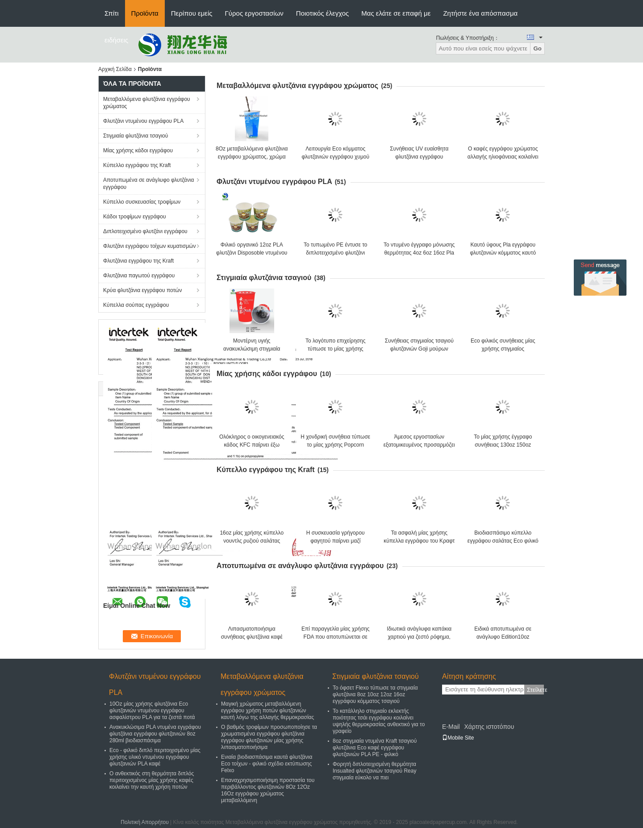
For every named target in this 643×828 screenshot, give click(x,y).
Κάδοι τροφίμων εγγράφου (134, 216)
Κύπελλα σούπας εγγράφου (136, 305)
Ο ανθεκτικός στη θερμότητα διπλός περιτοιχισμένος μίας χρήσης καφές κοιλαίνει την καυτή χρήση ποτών (151, 780)
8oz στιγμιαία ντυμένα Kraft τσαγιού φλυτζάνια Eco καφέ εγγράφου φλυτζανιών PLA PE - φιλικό (375, 747)
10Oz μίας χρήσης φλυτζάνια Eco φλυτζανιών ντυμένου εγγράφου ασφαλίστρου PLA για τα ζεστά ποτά (152, 710)
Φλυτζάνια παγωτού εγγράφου (139, 275)
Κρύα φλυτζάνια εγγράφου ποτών (142, 290)
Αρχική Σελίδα (115, 69)
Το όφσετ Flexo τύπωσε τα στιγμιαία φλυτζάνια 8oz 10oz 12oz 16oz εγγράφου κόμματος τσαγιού (375, 694)
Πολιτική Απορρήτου (144, 822)
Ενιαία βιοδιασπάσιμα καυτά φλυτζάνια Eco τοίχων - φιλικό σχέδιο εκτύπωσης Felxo (266, 764)
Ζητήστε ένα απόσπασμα (480, 13)
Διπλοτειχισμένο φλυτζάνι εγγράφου (145, 231)
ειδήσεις (116, 40)
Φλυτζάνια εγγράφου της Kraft (138, 261)
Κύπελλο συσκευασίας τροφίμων (141, 202)
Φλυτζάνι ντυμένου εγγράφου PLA (143, 121)
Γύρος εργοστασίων (254, 13)
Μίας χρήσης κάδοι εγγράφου (138, 150)
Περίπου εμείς (192, 13)
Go (537, 48)
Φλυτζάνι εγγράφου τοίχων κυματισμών (149, 246)
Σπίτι (111, 13)
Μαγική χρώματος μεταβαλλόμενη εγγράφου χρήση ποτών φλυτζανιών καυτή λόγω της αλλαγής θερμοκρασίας (267, 710)
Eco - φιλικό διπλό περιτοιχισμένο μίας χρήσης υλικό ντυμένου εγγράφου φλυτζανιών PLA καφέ (154, 757)
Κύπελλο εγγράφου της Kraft (137, 165)
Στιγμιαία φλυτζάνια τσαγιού (135, 136)
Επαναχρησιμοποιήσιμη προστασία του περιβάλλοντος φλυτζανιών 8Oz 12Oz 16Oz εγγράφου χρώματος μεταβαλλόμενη (267, 790)
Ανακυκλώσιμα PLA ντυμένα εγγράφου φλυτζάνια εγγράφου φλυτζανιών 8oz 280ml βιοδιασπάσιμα (155, 734)
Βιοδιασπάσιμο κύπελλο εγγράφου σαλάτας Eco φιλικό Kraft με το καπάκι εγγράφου (503, 541)
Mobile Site (458, 738)
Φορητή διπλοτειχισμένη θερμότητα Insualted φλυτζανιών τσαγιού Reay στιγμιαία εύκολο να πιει (374, 771)
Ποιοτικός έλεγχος (322, 13)
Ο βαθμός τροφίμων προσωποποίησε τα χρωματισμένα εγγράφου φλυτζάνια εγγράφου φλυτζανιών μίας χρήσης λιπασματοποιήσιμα (269, 737)
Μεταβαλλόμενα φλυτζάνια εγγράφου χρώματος (146, 102)
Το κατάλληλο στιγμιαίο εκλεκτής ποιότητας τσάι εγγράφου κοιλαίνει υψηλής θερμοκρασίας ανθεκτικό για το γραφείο (379, 721)
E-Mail (451, 726)
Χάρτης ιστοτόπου (489, 726)
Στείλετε (535, 689)
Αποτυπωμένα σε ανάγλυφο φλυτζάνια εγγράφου (148, 183)
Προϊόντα (145, 13)
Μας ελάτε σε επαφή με (395, 13)
